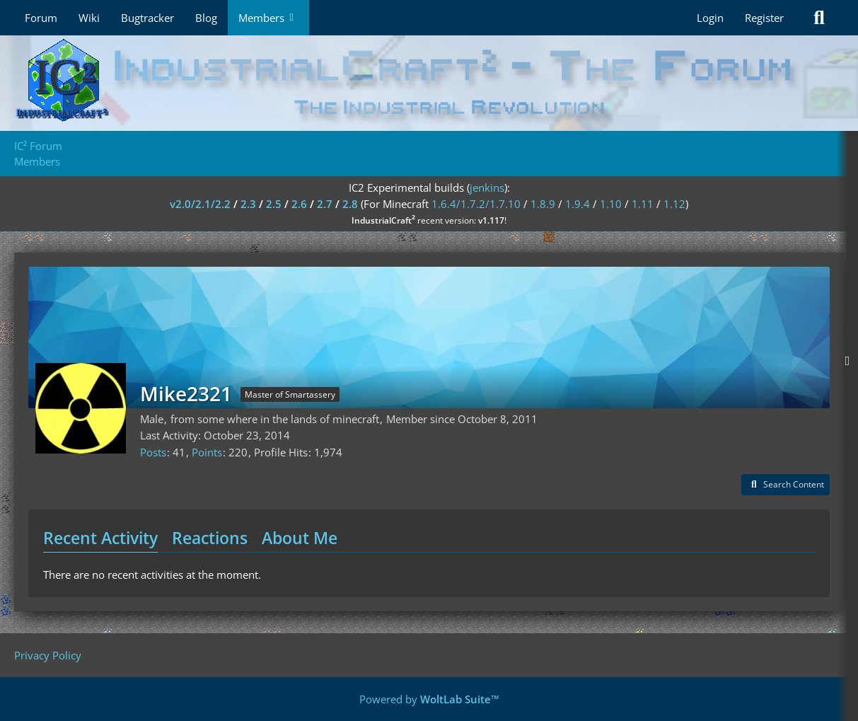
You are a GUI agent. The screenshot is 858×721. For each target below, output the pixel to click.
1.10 (611, 204)
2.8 (350, 204)
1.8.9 (543, 204)
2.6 (299, 204)
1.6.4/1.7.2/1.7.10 (476, 204)
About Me (299, 537)
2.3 (248, 204)
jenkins (487, 187)
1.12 (674, 204)
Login (710, 18)
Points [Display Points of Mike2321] (207, 452)
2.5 (274, 204)
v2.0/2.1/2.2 (200, 204)
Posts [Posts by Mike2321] (153, 452)
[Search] (819, 17)
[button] (785, 484)
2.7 (324, 204)
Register (764, 18)
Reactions (210, 537)
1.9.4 (577, 204)
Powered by (429, 699)
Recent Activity (100, 537)
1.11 (643, 204)
